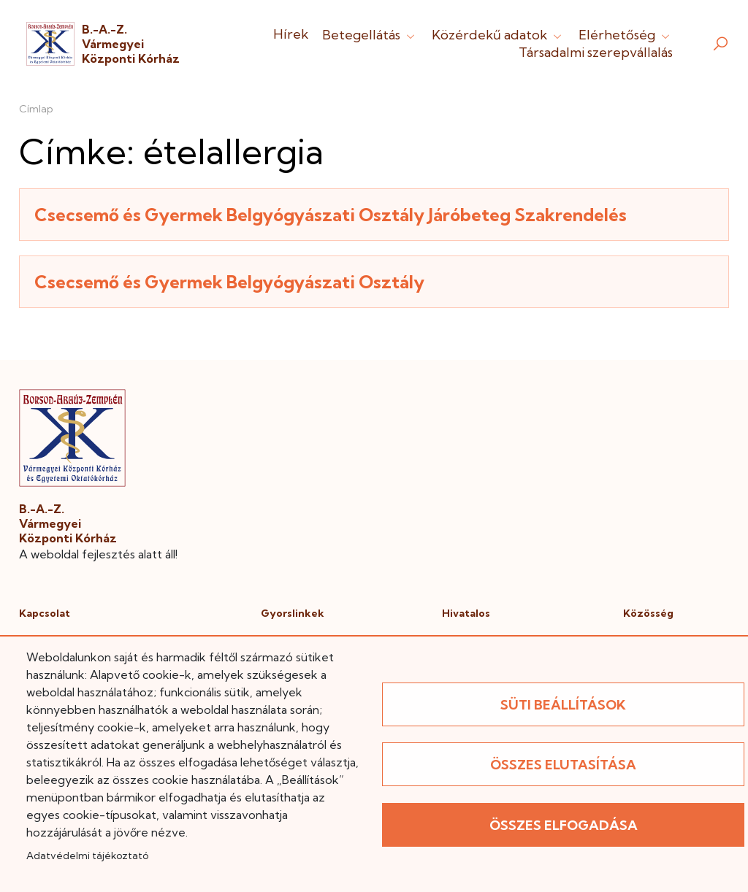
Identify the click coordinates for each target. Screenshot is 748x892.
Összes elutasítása (563, 764)
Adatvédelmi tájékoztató (87, 855)
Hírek (290, 34)
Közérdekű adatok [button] (498, 34)
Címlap (36, 108)
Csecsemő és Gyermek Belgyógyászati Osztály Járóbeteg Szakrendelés (330, 215)
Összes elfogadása (563, 825)
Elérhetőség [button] (626, 34)
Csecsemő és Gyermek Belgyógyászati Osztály (229, 282)
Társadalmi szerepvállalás (596, 52)
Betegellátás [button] (370, 34)
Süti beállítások (563, 704)
